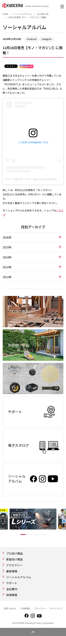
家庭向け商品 (14, 559)
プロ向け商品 (14, 553)
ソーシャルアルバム (22, 13)
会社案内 (11, 589)
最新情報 (11, 571)
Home (5, 13)
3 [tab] (36, 534)
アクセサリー (14, 565)
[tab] (33, 237)
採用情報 (11, 595)
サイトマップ (56, 608)
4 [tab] (43, 534)
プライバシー (40, 608)
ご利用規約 (25, 608)
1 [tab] (23, 534)
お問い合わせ (9, 608)
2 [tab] (29, 534)
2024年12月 (42, 13)
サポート (11, 583)
